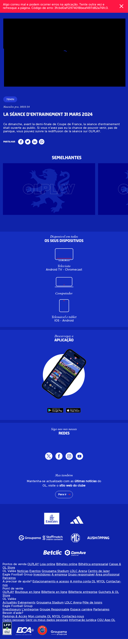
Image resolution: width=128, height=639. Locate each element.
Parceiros (9, 578)
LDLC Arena (78, 571)
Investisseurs (12, 609)
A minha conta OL (83, 581)
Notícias (22, 571)
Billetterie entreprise (83, 592)
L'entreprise (30, 609)
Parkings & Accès (15, 616)
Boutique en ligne (27, 592)
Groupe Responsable (54, 609)
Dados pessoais (14, 620)
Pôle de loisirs (92, 602)
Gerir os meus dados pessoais (47, 620)
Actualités (10, 602)
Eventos (35, 571)
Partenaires (101, 609)
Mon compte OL (39, 616)
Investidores (42, 574)
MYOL (101, 581)
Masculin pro (11, 106)
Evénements (26, 602)
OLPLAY (33, 564)
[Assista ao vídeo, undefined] (64, 54)
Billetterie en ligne (54, 592)
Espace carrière (81, 609)
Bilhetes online (66, 564)
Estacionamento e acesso (51, 581)
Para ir (62, 494)
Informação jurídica (82, 620)
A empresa (59, 574)
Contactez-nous (73, 616)
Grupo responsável (81, 574)
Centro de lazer (99, 571)
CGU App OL (106, 620)
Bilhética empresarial (93, 564)
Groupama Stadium (55, 571)
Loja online (47, 564)
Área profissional (107, 574)
